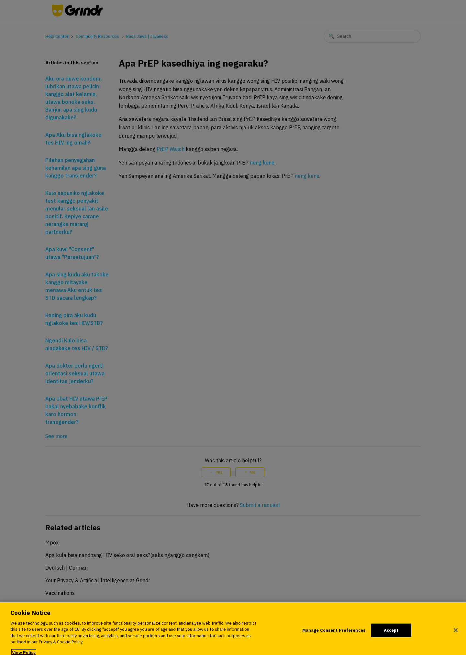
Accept (391, 632)
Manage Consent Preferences (333, 632)
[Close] (456, 632)
